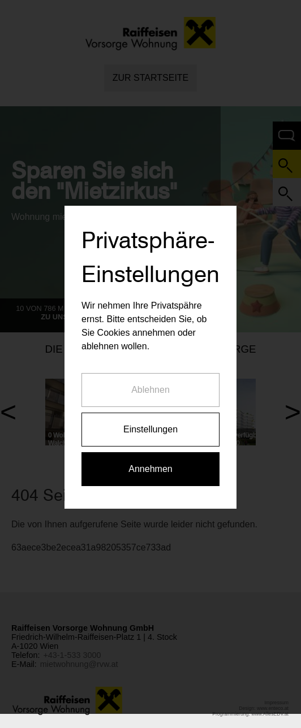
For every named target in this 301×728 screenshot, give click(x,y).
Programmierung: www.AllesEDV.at (250, 714)
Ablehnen (150, 384)
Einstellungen (150, 424)
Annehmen (150, 464)
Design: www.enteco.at (264, 708)
